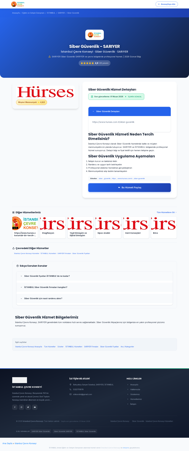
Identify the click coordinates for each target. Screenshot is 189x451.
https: (114, 178)
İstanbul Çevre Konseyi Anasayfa (28, 347)
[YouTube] (34, 407)
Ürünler (60, 347)
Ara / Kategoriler (127, 347)
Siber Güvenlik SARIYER (63, 431)
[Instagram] (21, 407)
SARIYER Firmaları (64, 253)
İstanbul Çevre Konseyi (119, 421)
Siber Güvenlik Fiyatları (81, 253)
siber (101, 178)
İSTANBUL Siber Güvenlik (86, 431)
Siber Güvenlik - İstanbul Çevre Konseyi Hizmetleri (152, 421)
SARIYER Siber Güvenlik (41, 431)
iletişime (126, 448)
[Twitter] (28, 407)
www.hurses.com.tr (125, 178)
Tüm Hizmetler (50, 347)
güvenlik (107, 178)
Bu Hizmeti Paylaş (129, 187)
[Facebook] (14, 407)
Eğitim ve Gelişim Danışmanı (72, 448)
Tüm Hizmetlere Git (167, 212)
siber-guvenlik (139, 178)
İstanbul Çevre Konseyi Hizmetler (26, 253)
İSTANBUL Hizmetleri (48, 253)
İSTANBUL (53, 448)
